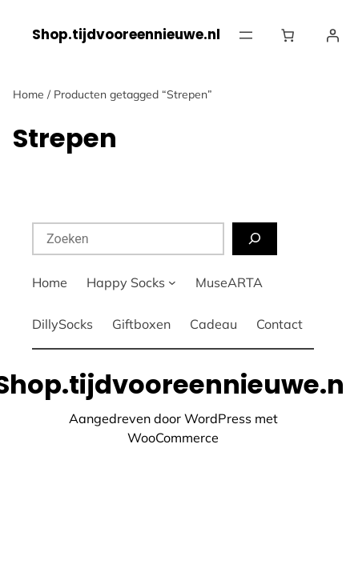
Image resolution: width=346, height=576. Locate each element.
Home (28, 94)
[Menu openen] (245, 35)
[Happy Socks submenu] (172, 282)
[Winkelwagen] (291, 35)
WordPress (217, 418)
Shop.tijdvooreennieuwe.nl (126, 34)
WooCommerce (173, 438)
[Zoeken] (254, 238)
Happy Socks (125, 282)
